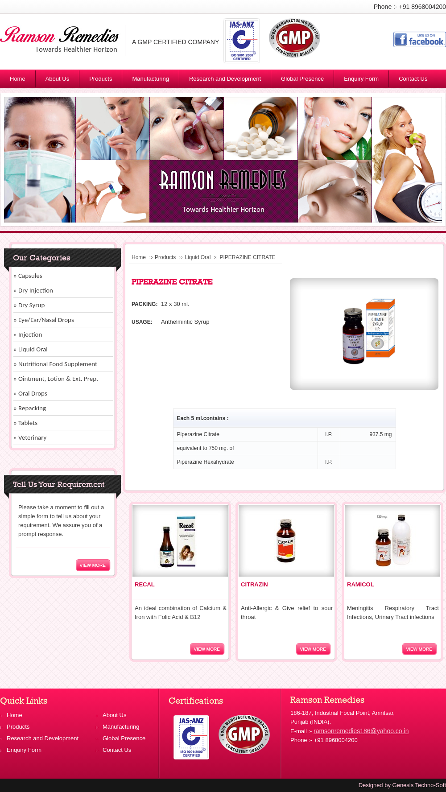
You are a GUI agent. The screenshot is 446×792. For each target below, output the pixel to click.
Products (104, 80)
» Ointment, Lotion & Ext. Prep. (55, 379)
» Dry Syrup (29, 305)
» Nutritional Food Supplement (55, 364)
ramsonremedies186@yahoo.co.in (361, 730)
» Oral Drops (30, 393)
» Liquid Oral (30, 349)
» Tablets (25, 423)
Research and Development (225, 78)
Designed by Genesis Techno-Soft (402, 785)
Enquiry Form (361, 78)
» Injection (27, 334)
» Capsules (27, 276)
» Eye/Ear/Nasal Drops (43, 320)
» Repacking (29, 408)
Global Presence (302, 78)
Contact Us (413, 78)
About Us (57, 78)
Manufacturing (150, 78)
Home (17, 78)
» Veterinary (29, 437)
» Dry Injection (33, 290)
